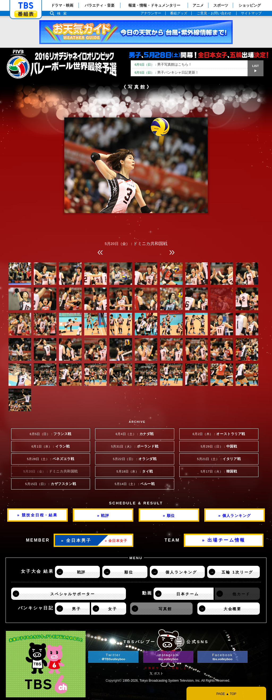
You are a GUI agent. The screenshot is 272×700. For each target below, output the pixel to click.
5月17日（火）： (219, 471)
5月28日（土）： (50, 459)
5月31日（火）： (134, 446)
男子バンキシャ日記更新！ (167, 72)
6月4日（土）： (135, 434)
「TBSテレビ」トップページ (26, 5)
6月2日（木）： (219, 434)
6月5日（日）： (50, 434)
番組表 (25, 14)
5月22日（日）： (134, 459)
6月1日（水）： (51, 446)
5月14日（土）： (135, 484)
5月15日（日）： (50, 484)
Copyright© (114, 680)
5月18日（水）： (135, 471)
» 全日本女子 (116, 541)
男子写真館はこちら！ (163, 64)
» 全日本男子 (76, 540)
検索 (63, 13)
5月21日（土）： (219, 459)
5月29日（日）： (219, 446)
